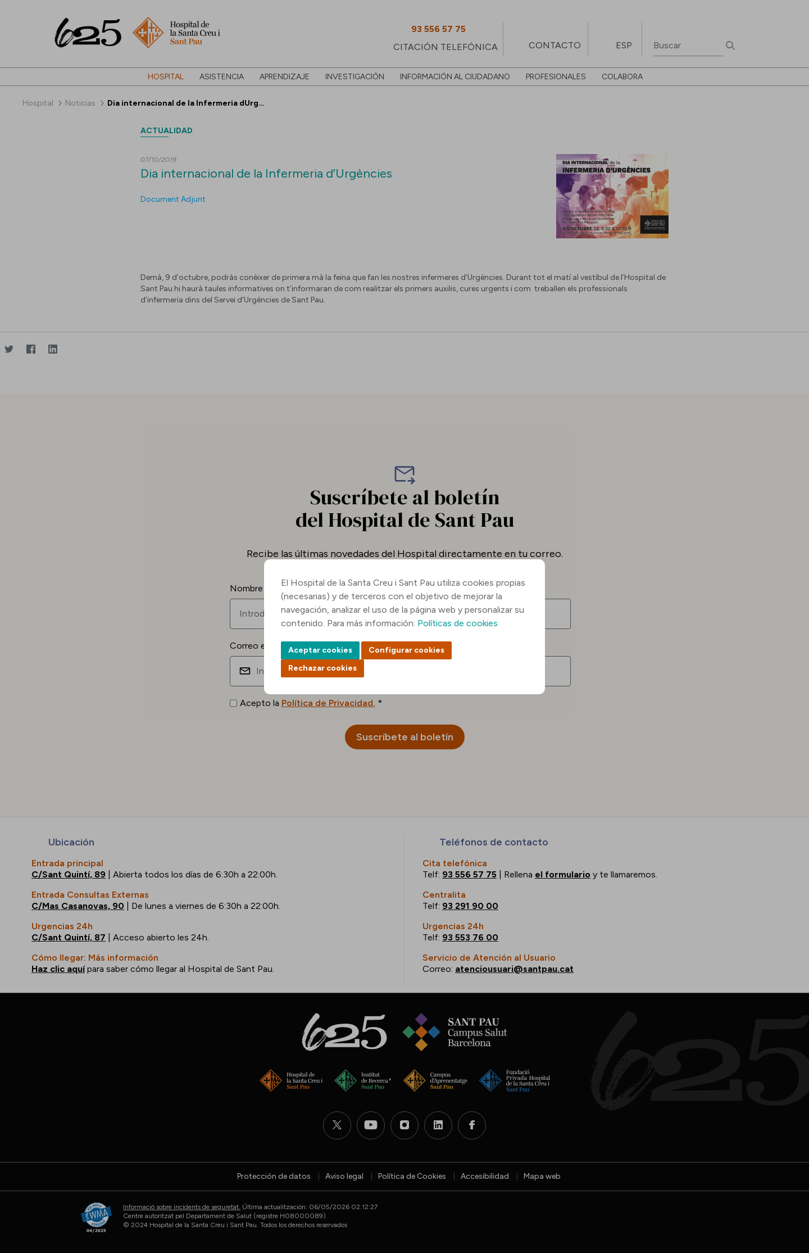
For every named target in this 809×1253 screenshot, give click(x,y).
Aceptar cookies (320, 650)
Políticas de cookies (457, 623)
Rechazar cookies (322, 668)
